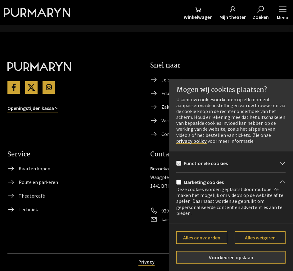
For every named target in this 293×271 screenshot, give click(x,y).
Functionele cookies (206, 163)
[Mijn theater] (232, 12)
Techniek (28, 209)
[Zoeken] (260, 12)
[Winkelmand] (198, 12)
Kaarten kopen (34, 168)
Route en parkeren (38, 182)
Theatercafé (32, 196)
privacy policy (191, 141)
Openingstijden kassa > (32, 108)
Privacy (146, 262)
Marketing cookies (204, 182)
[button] (282, 12)
